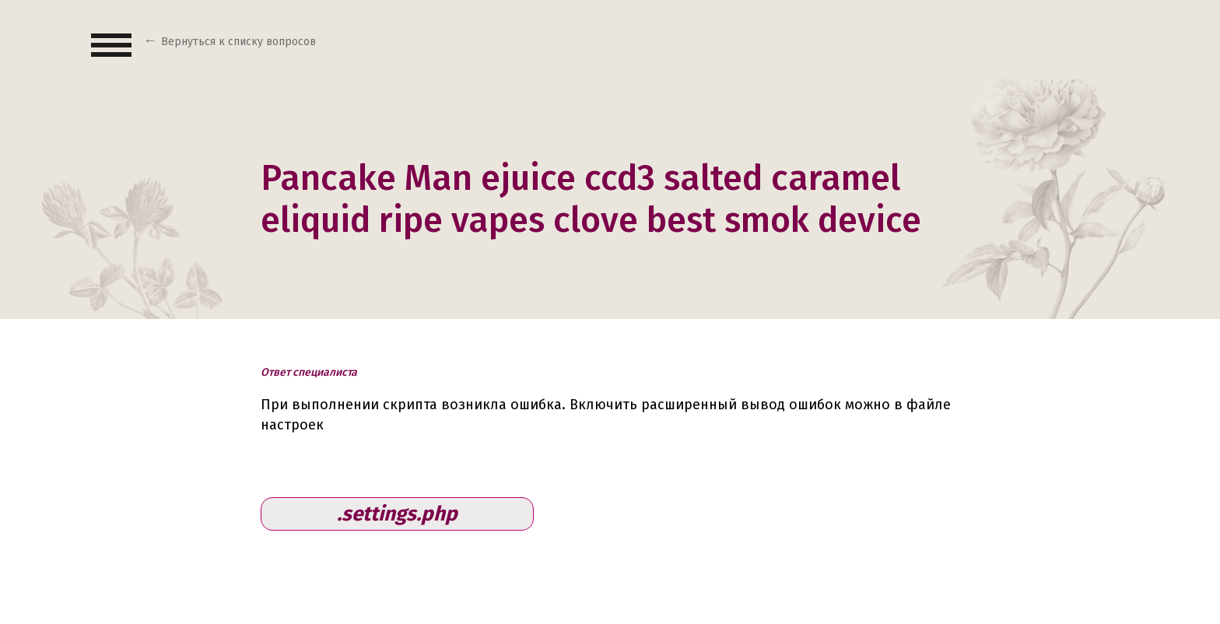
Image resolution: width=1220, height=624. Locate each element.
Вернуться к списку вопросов (238, 41)
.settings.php (397, 514)
